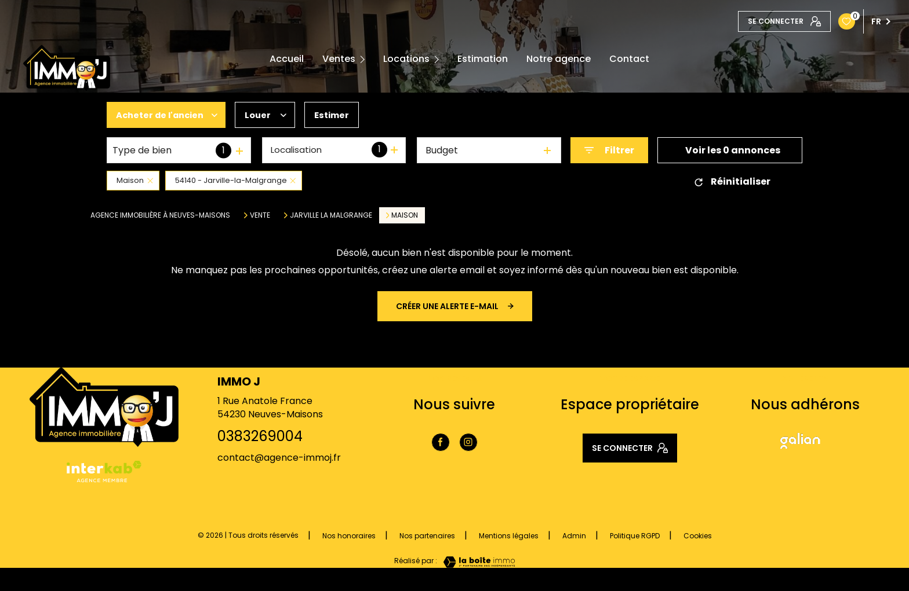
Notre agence (558, 59)
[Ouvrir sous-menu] (365, 59)
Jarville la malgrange (331, 215)
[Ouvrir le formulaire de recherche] (609, 150)
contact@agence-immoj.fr (279, 457)
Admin (574, 536)
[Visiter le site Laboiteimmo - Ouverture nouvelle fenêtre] (476, 562)
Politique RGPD (635, 536)
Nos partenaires (427, 536)
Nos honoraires (349, 536)
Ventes (338, 59)
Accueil (287, 59)
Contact (629, 59)
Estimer (342, 115)
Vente (260, 215)
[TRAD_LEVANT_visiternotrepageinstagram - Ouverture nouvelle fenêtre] (468, 442)
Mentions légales (509, 536)
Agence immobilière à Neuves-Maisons (160, 215)
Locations (406, 59)
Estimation (482, 59)
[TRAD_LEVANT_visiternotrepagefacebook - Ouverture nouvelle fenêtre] (440, 442)
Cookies (697, 536)
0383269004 (260, 436)
